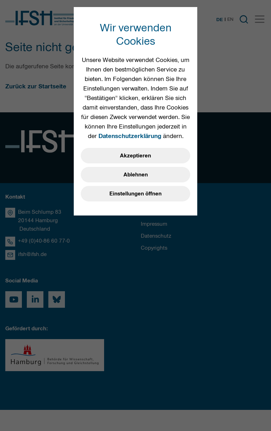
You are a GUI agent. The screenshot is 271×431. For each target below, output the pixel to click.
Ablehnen (136, 174)
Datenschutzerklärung (129, 136)
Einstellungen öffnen (135, 193)
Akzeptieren (135, 155)
